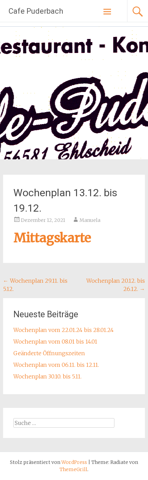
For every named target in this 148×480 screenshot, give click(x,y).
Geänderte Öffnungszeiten (49, 353)
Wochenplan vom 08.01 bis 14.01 (55, 341)
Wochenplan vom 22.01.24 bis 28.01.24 (63, 329)
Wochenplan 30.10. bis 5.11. (47, 376)
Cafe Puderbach (36, 11)
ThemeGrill (73, 469)
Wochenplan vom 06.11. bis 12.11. (56, 364)
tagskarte (63, 238)
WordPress (74, 462)
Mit (24, 238)
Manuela (89, 220)
